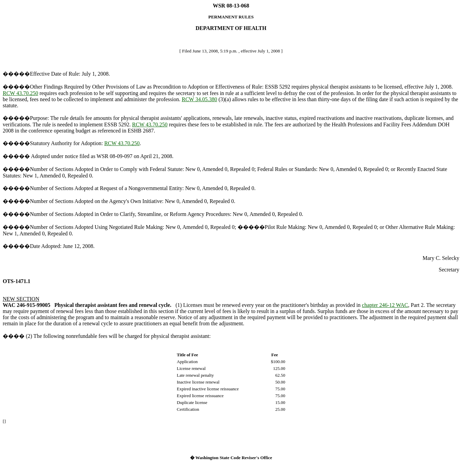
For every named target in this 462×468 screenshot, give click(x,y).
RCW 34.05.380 (199, 99)
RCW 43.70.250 (20, 93)
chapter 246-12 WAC (385, 305)
